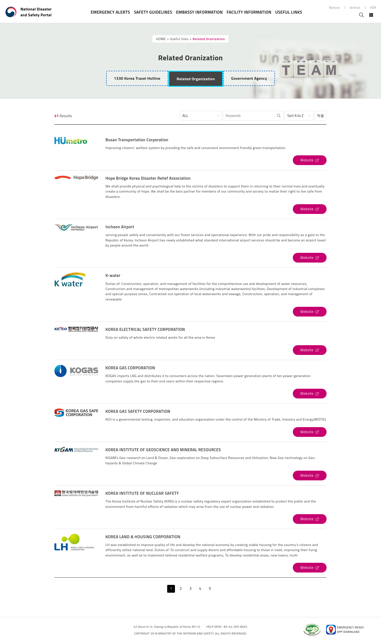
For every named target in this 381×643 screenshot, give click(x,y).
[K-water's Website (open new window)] (310, 312)
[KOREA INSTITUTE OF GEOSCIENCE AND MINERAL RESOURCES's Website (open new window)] (310, 475)
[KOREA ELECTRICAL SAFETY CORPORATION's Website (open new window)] (310, 350)
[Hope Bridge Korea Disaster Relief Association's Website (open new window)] (310, 209)
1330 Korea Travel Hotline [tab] (137, 78)
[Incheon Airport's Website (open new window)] (310, 258)
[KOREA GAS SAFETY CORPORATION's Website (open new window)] (310, 432)
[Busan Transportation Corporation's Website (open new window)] (310, 160)
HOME (161, 38)
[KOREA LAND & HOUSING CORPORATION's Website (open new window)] (310, 568)
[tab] (195, 79)
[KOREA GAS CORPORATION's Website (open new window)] (310, 393)
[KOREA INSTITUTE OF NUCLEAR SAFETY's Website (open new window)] (310, 519)
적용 (320, 115)
